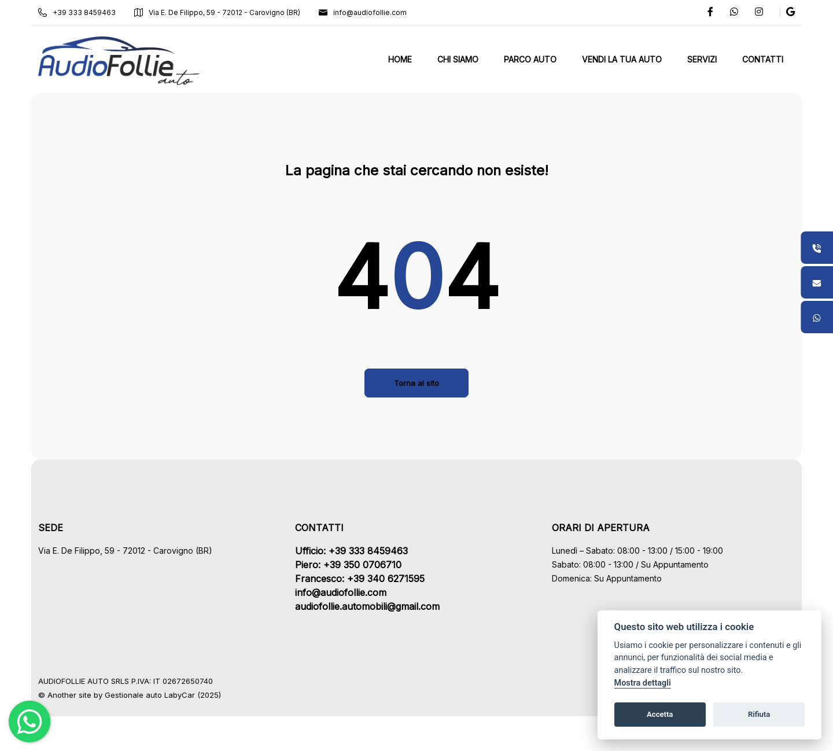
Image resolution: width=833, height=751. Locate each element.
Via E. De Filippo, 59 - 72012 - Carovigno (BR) (221, 12)
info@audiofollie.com (366, 12)
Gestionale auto (136, 695)
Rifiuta (759, 714)
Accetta (660, 714)
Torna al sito (416, 383)
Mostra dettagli (642, 683)
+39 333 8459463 (80, 12)
